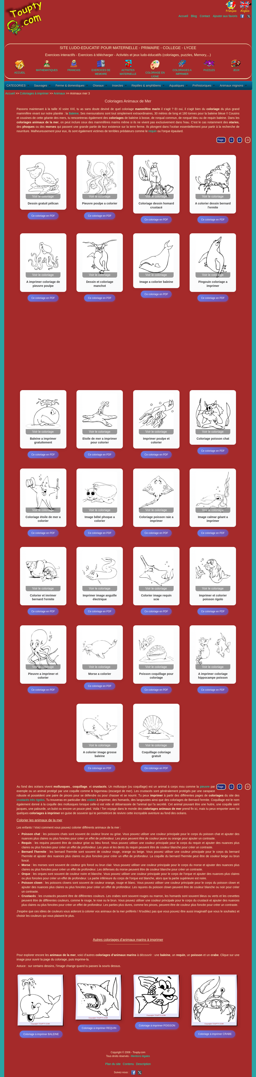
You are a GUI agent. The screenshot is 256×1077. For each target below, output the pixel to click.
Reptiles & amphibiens (146, 85)
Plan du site (113, 1064)
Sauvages (40, 85)
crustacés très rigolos (31, 800)
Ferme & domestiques (70, 85)
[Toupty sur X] (249, 16)
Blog (194, 16)
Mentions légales (140, 1056)
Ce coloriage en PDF (43, 215)
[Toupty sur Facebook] (242, 16)
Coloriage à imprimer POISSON (157, 1025)
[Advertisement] (175, 30)
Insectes (117, 85)
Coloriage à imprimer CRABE (214, 1034)
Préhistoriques (202, 85)
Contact (205, 16)
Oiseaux (98, 85)
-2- (239, 139)
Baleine (74, 113)
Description (143, 1064)
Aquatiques (176, 85)
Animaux (59, 93)
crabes (91, 800)
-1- (231, 139)
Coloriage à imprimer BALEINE (41, 1034)
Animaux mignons (231, 85)
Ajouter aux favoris (225, 16)
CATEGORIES (16, 85)
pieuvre (205, 786)
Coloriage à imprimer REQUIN (99, 1028)
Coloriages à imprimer (34, 93)
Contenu (128, 1064)
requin (152, 131)
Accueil (183, 16)
